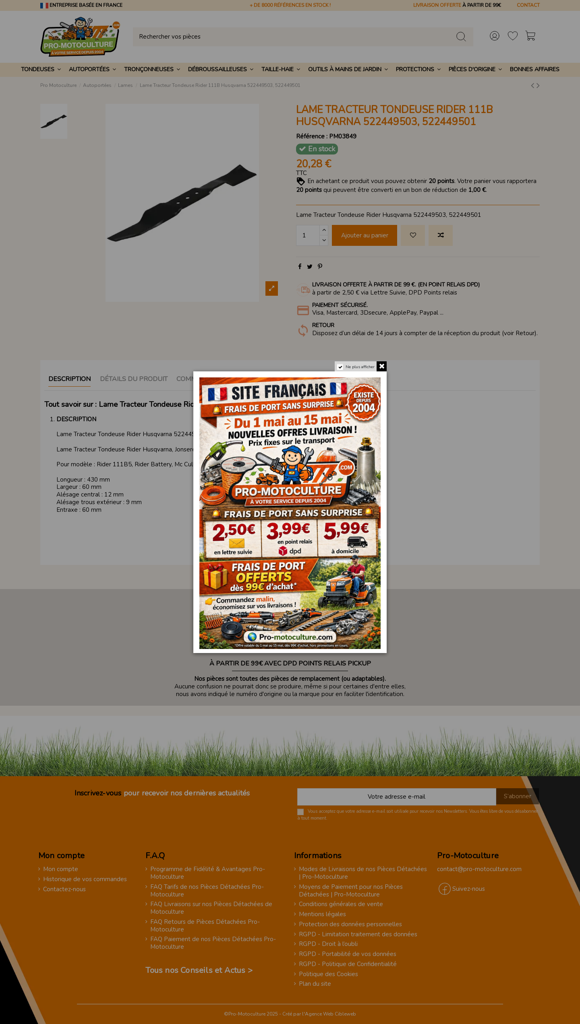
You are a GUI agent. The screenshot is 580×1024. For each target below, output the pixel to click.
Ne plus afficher (360, 367)
